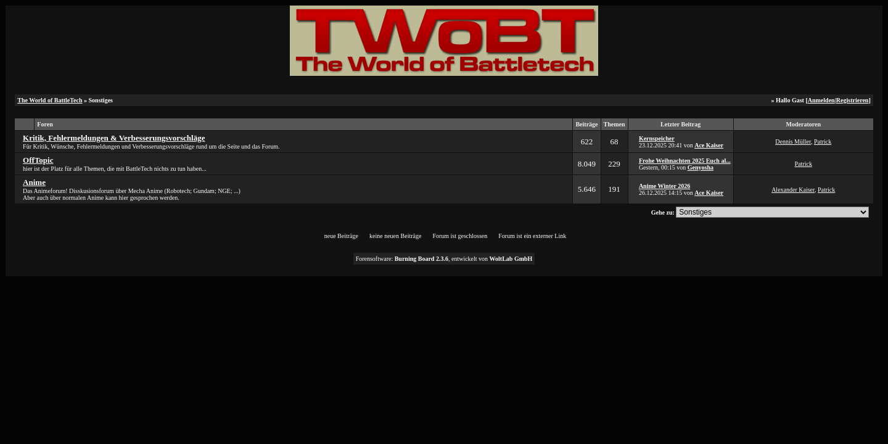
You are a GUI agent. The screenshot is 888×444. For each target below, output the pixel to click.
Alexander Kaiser (793, 189)
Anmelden (821, 100)
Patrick (822, 141)
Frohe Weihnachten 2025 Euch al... (685, 160)
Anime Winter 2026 (664, 186)
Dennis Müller (793, 141)
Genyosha (700, 167)
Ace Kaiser (708, 145)
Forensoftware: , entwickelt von (444, 258)
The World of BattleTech (49, 100)
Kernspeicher (657, 138)
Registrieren (852, 100)
